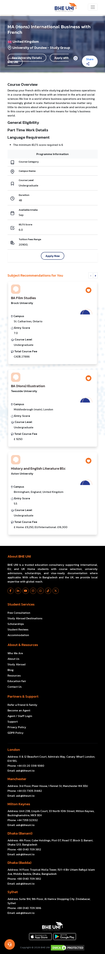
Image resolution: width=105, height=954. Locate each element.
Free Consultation (19, 613)
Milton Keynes (19, 804)
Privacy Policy (17, 727)
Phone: (26, 766)
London (14, 749)
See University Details (27, 58)
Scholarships (16, 624)
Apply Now (52, 256)
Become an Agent (19, 710)
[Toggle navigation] (93, 7)
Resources (14, 675)
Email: (21, 770)
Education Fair (17, 681)
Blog (10, 670)
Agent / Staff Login (20, 716)
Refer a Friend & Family (22, 705)
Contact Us (14, 687)
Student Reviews (18, 629)
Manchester (17, 779)
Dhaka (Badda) (19, 862)
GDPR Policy (16, 733)
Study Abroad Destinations (25, 618)
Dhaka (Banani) (20, 833)
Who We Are (15, 653)
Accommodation (18, 635)
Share (89, 61)
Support (13, 721)
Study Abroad (17, 664)
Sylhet (13, 892)
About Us (13, 659)
